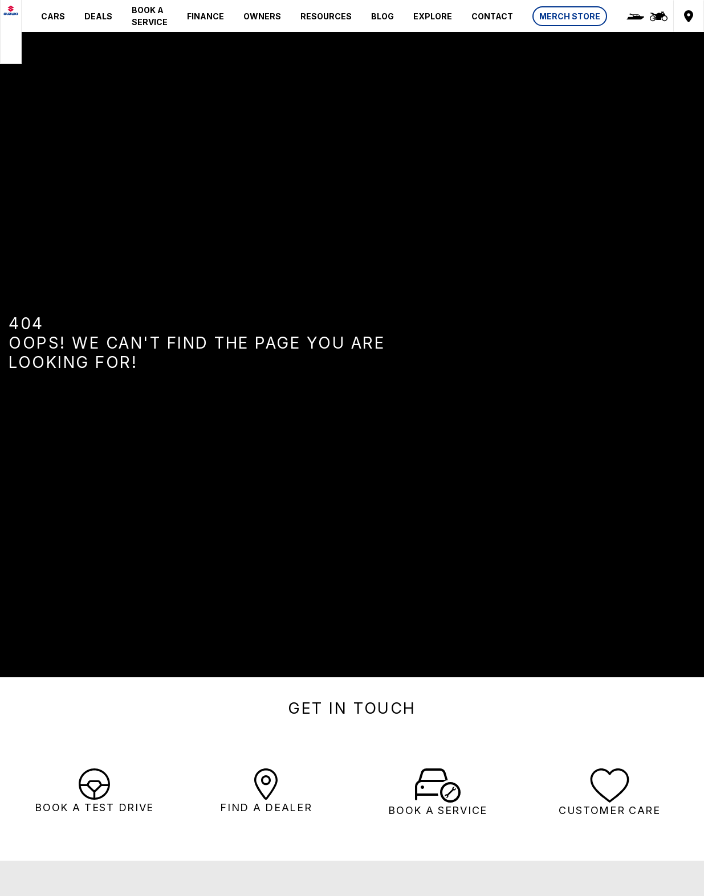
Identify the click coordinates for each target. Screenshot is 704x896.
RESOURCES (326, 16)
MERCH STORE (569, 16)
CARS (53, 16)
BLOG (382, 16)
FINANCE (205, 16)
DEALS (98, 16)
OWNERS (262, 16)
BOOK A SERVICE (150, 16)
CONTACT (492, 16)
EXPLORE (432, 16)
